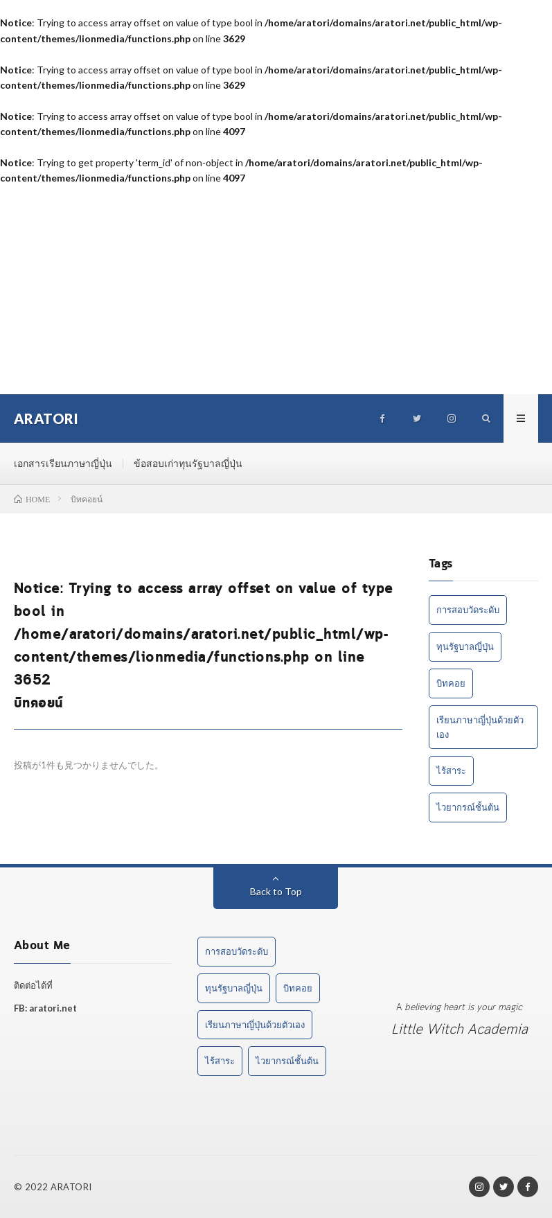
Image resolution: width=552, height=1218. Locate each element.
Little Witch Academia (459, 1030)
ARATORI (71, 1186)
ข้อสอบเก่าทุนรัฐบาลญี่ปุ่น (188, 463)
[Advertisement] (276, 290)
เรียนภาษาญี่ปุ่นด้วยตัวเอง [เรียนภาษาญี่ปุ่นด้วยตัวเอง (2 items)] (480, 727)
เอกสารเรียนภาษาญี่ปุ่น (63, 463)
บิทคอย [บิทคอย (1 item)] (450, 683)
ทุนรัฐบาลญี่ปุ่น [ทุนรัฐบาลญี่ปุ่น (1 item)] (465, 646)
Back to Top (276, 891)
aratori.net (53, 1008)
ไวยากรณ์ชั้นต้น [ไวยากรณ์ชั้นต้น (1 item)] (467, 807)
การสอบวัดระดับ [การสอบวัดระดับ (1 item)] (467, 609)
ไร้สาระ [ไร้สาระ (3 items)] (451, 770)
